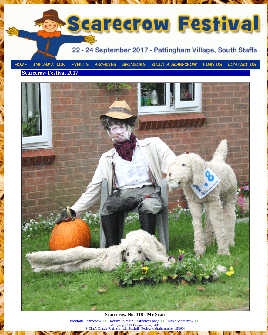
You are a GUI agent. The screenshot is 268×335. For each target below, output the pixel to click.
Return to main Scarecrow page (134, 321)
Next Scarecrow (180, 321)
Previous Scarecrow (85, 321)
